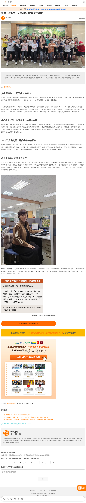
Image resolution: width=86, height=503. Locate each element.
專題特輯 (32, 5)
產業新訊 (5, 5)
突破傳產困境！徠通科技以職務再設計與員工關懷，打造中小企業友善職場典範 (29, 419)
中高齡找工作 (11, 403)
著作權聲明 (52, 490)
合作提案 (42, 490)
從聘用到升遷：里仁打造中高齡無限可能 (16, 414)
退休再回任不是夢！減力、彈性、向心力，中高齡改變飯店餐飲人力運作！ (27, 417)
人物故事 (20, 423)
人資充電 (40, 5)
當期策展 (74, 5)
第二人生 (27, 423)
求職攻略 (13, 5)
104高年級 (7, 87)
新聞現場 (57, 5)
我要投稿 (32, 490)
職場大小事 (23, 5)
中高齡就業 (13, 423)
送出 (43, 479)
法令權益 (49, 5)
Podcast (66, 5)
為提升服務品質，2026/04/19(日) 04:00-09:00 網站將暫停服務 (46, 9)
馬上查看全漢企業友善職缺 (28, 323)
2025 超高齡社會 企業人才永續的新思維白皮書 (44, 333)
